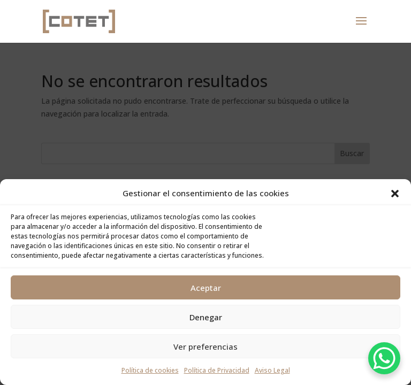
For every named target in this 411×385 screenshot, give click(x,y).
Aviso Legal (272, 370)
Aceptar (206, 287)
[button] (395, 193)
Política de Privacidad (216, 370)
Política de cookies (150, 370)
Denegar (205, 317)
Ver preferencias (205, 346)
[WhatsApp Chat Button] (384, 358)
